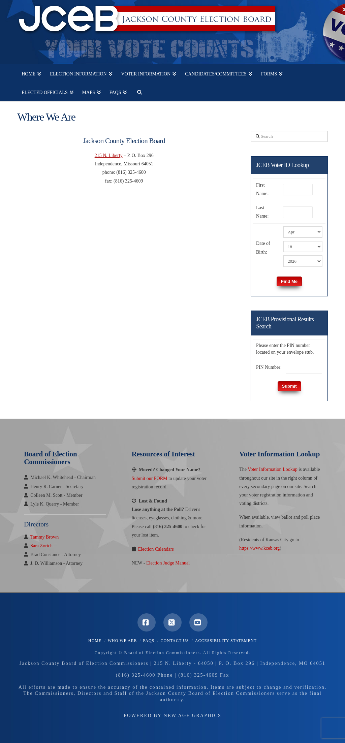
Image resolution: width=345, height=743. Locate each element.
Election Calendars (156, 549)
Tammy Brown (44, 537)
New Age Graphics (192, 715)
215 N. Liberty (109, 155)
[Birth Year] (303, 261)
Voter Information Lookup (272, 469)
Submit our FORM (149, 478)
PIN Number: (269, 367)
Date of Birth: (263, 247)
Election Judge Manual (168, 563)
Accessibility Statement (226, 640)
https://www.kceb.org (259, 548)
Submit (289, 386)
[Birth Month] (303, 231)
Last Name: (262, 212)
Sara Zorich (41, 545)
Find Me (289, 281)
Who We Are (122, 640)
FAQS (148, 640)
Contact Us (175, 640)
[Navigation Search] (137, 91)
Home (94, 640)
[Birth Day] (303, 246)
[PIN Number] (304, 367)
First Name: (262, 189)
